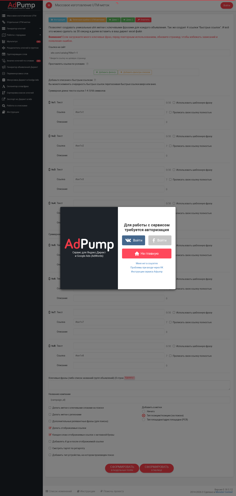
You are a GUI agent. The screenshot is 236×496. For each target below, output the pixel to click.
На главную (147, 254)
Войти (133, 240)
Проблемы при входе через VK (146, 267)
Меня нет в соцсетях (147, 263)
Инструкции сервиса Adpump (147, 271)
